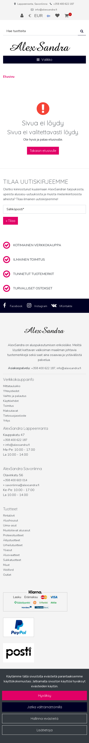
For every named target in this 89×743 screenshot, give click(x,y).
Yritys (6, 421)
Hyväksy (44, 695)
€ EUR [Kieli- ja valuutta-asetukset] (40, 15)
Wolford (8, 570)
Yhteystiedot (11, 391)
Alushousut (10, 520)
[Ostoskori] (67, 15)
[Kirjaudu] (22, 15)
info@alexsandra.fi (46, 9)
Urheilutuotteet (12, 545)
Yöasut (7, 550)
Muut (6, 565)
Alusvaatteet (11, 555)
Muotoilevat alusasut (16, 530)
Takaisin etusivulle (43, 151)
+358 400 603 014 (15, 480)
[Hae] (40, 31)
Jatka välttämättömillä (44, 707)
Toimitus (8, 406)
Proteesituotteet (13, 535)
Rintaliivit (9, 516)
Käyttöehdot (11, 401)
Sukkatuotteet (12, 560)
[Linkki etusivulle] (40, 47)
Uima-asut (9, 525)
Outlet (7, 575)
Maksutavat (10, 411)
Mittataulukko (11, 386)
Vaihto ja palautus (14, 396)
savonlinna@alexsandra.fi (22, 485)
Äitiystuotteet (11, 540)
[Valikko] (44, 60)
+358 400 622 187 (63, 4)
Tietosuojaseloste (14, 416)
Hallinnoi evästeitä (44, 718)
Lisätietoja (45, 730)
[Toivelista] (58, 15)
